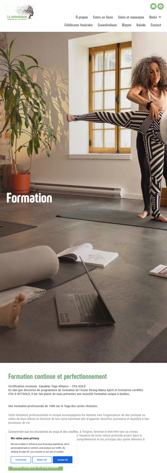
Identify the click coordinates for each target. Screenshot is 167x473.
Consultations (107, 25)
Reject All (42, 459)
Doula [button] (155, 17)
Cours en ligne (103, 17)
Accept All (63, 459)
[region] (41, 450)
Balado (141, 25)
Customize (21, 459)
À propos (82, 17)
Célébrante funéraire (78, 25)
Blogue (126, 25)
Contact (156, 25)
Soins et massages (131, 17)
